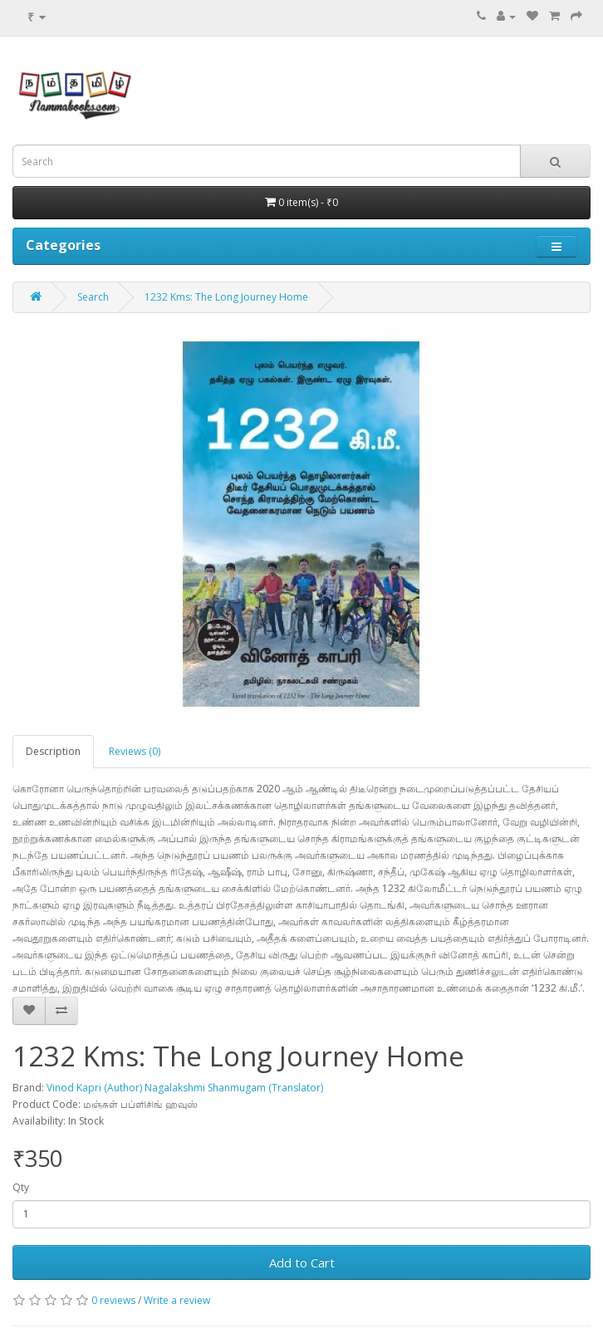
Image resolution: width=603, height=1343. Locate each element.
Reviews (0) (134, 751)
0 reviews (113, 1300)
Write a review (177, 1300)
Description (53, 751)
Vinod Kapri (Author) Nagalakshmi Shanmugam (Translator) (185, 1088)
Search (93, 297)
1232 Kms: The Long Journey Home (226, 297)
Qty (20, 1187)
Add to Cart (302, 1262)
